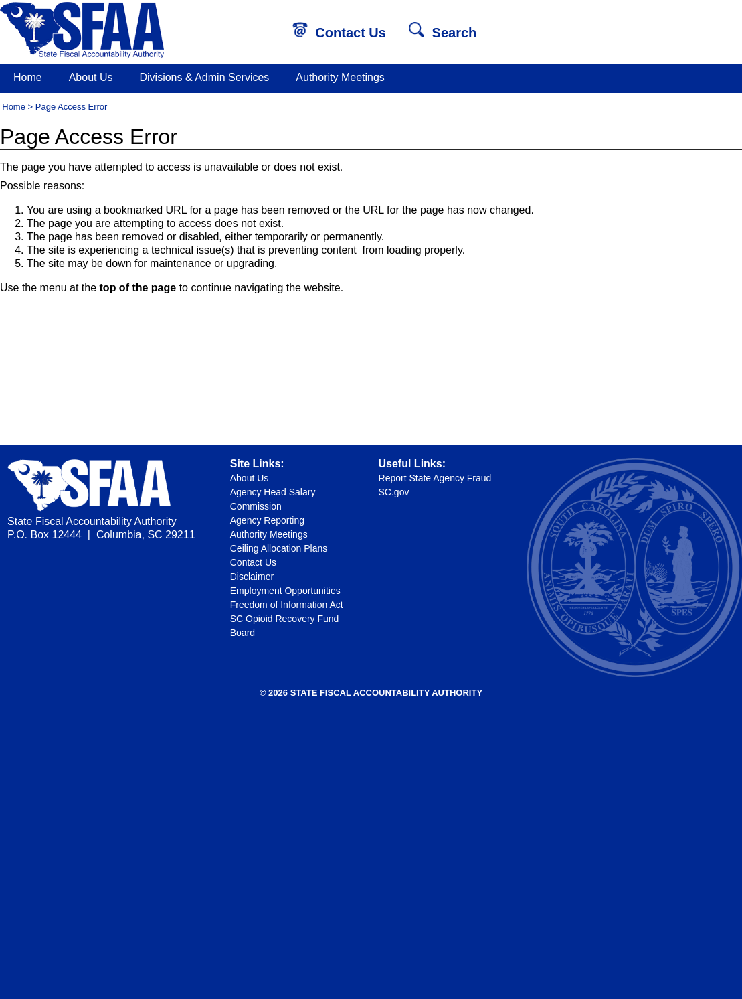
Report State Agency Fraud (435, 478)
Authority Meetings (340, 77)
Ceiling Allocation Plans (279, 548)
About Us (91, 77)
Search (442, 32)
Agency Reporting (267, 520)
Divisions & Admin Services (205, 77)
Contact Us (339, 32)
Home (27, 77)
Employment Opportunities (285, 590)
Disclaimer (252, 576)
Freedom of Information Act (286, 604)
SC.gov (394, 492)
